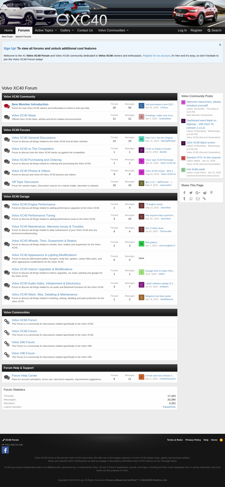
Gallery (65, 30)
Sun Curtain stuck (154, 228)
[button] (56, 30)
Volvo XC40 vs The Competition (33, 148)
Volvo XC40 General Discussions (34, 137)
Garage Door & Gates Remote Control (164, 270)
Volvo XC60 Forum (24, 320)
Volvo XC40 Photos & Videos (31, 171)
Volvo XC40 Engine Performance (34, 204)
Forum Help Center (24, 375)
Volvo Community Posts (197, 96)
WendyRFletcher (169, 141)
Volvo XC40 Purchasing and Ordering (37, 160)
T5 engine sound (153, 204)
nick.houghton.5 (167, 245)
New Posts (7, 36)
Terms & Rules (175, 440)
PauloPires (169, 406)
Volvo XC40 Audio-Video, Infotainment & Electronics (46, 283)
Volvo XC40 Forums (17, 130)
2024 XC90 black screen (201, 142)
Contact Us (85, 30)
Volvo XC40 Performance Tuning (33, 215)
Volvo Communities (17, 312)
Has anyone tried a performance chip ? (165, 215)
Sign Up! (10, 48)
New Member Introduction (30, 104)
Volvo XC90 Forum (24, 331)
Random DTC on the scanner (204, 157)
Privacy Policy (193, 440)
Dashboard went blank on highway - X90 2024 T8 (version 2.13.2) (201, 124)
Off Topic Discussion (25, 182)
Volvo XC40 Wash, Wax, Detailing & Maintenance (44, 294)
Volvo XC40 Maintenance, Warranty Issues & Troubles (48, 226)
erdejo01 (164, 286)
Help (206, 440)
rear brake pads (196, 169)
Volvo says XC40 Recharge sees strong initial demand (172, 160)
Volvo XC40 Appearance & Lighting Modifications (44, 255)
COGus (164, 107)
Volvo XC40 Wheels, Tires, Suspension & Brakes (44, 240)
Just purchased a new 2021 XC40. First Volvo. (168, 104)
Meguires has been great (158, 296)
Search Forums (23, 36)
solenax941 (166, 185)
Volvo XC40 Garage (16, 196)
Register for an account (156, 55)
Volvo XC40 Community (19, 96)
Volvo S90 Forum (23, 342)
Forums (24, 30)
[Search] (214, 30)
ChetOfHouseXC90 (169, 378)
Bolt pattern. (151, 242)
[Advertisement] (112, 76)
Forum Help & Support (19, 367)
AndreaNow (165, 118)
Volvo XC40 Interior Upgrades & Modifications (42, 269)
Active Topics (44, 30)
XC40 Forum (10, 440)
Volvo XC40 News (24, 115)
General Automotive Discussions (203, 175)
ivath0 (161, 274)
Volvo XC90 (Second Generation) (203, 137)
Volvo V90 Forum (23, 353)
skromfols (166, 207)
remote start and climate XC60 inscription (166, 375)
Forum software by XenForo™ (136, 480)
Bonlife (163, 152)
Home (8, 30)
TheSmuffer (166, 231)
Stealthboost (166, 299)
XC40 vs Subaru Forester (158, 148)
